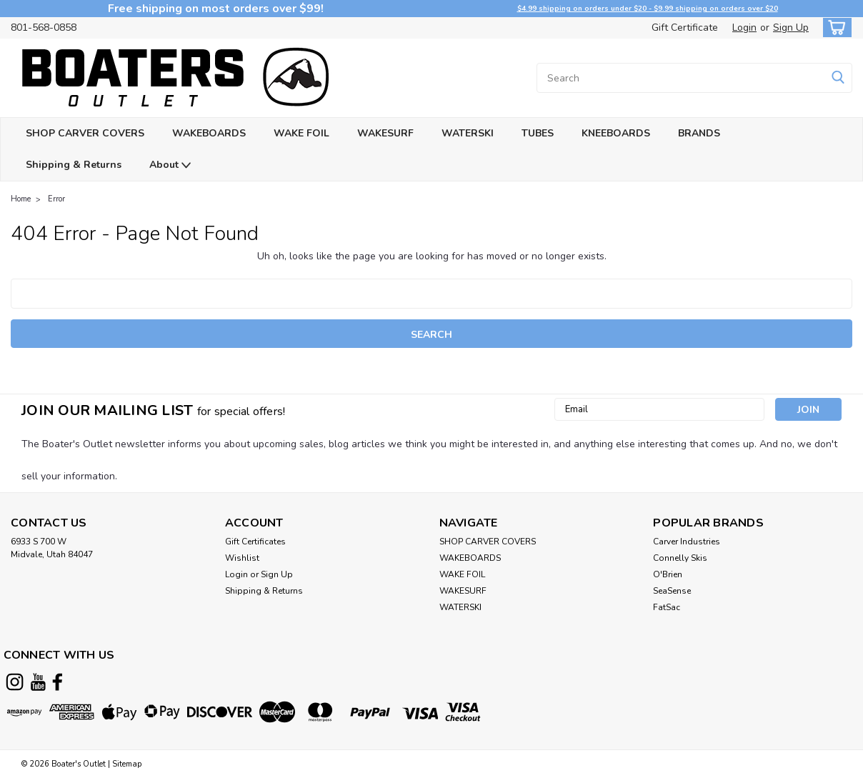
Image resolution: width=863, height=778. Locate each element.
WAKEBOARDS (209, 133)
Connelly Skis (680, 558)
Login (744, 27)
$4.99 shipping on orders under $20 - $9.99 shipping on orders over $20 (647, 9)
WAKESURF (385, 133)
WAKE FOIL (301, 133)
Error (56, 199)
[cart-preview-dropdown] (834, 27)
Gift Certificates (255, 541)
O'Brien (667, 574)
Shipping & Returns (73, 164)
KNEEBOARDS (616, 133)
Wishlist (242, 558)
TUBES (538, 133)
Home (21, 199)
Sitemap (126, 764)
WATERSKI (468, 133)
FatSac (666, 607)
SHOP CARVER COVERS (85, 133)
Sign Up (791, 27)
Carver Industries (686, 541)
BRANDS (699, 133)
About (170, 165)
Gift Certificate (685, 27)
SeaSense (672, 591)
